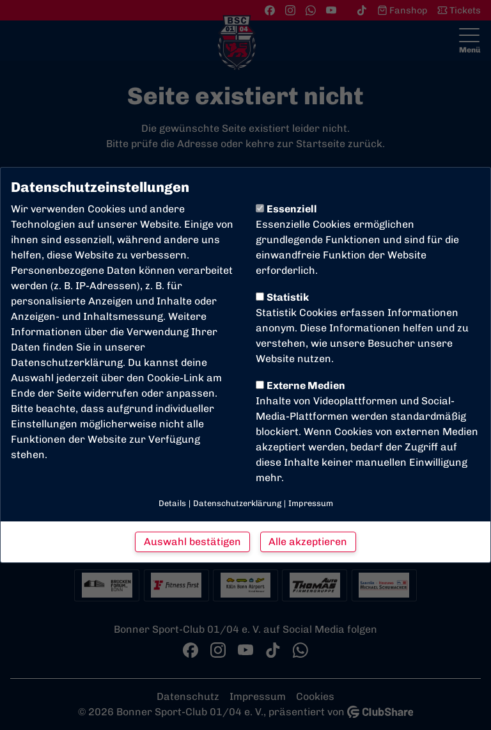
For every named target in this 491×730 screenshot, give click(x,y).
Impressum (310, 503)
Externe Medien (300, 385)
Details (172, 503)
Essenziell (286, 209)
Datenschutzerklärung (67, 362)
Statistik (282, 297)
